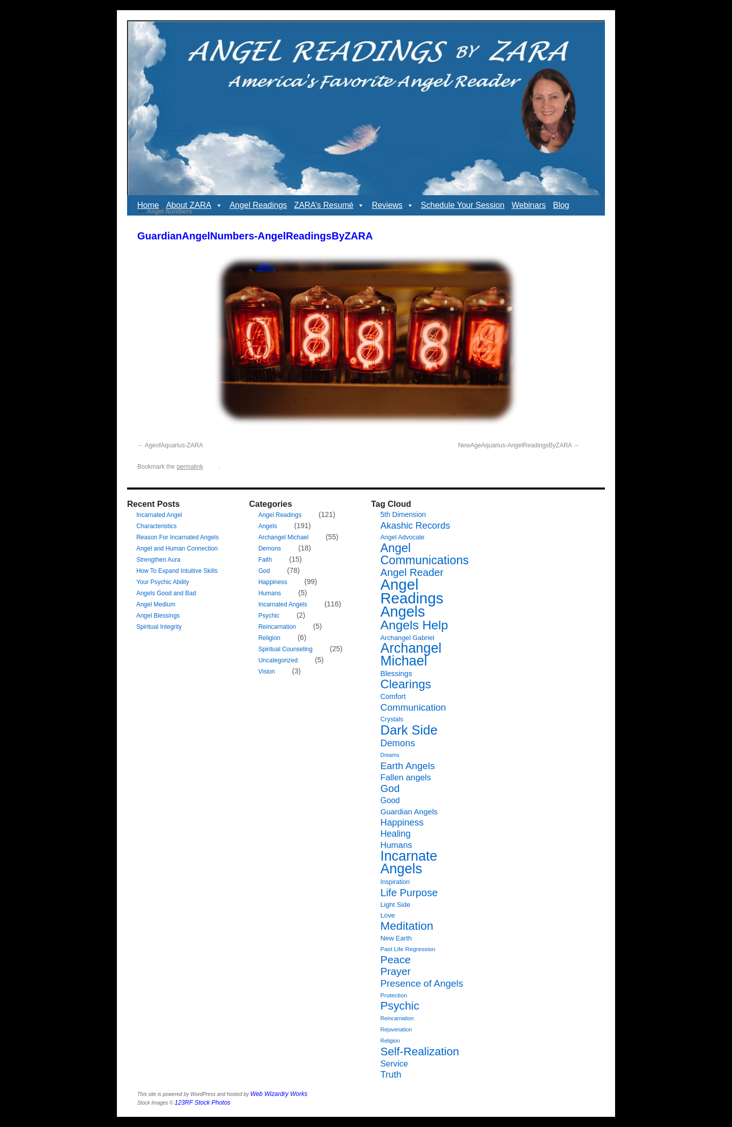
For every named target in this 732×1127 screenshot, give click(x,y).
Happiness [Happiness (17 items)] (401, 822)
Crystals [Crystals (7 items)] (391, 719)
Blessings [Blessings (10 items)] (396, 673)
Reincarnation (277, 626)
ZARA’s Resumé (329, 205)
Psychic (268, 615)
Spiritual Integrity (158, 626)
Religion (269, 638)
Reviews (392, 205)
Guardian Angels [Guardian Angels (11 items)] (409, 811)
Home (148, 205)
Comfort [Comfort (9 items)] (393, 696)
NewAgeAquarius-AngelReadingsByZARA (514, 445)
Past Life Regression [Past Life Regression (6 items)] (407, 949)
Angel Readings (258, 205)
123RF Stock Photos (203, 1102)
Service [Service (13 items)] (394, 1063)
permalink (189, 466)
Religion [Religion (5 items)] (390, 1041)
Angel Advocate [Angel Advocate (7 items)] (402, 537)
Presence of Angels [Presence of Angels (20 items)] (421, 983)
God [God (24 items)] (390, 788)
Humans (269, 593)
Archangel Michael (283, 537)
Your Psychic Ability (162, 582)
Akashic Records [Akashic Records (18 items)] (415, 525)
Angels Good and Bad (166, 593)
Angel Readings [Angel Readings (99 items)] (411, 591)
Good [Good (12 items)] (390, 800)
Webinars (528, 205)
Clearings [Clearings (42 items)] (405, 684)
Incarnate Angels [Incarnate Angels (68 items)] (408, 862)
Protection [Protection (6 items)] (393, 995)
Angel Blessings (157, 615)
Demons (269, 548)
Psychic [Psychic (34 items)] (399, 1005)
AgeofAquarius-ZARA (174, 445)
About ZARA (194, 205)
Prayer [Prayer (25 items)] (395, 971)
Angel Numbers (164, 211)
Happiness (272, 582)
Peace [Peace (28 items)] (395, 959)
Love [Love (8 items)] (387, 915)
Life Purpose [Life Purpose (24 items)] (409, 892)
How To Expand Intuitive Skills (177, 570)
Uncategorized (277, 660)
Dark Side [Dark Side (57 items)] (409, 730)
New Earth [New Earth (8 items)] (396, 938)
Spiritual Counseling (285, 649)
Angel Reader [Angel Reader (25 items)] (411, 572)
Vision (266, 671)
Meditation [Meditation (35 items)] (406, 926)
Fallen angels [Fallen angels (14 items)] (405, 777)
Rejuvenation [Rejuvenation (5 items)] (396, 1029)
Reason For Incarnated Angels (177, 537)
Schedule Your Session (463, 205)
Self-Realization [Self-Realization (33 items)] (419, 1051)
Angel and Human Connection (177, 548)
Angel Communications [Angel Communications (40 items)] (424, 554)
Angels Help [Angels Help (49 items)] (414, 625)
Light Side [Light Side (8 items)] (395, 904)
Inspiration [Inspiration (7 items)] (395, 882)
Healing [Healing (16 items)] (395, 834)
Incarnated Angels (282, 604)
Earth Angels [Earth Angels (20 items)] (407, 765)
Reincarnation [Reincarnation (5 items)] (397, 1018)
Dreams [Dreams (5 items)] (389, 755)
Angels (267, 526)
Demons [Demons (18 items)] (397, 743)
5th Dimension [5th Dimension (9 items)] (403, 514)
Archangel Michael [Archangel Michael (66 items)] (410, 654)
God (264, 570)
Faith (265, 559)
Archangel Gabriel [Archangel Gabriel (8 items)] (407, 638)
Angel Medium (155, 604)
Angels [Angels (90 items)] (402, 611)
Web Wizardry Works (278, 1094)
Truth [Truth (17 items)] (390, 1075)
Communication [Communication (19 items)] (413, 707)
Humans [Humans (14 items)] (396, 845)
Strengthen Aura (158, 559)
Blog (561, 205)
